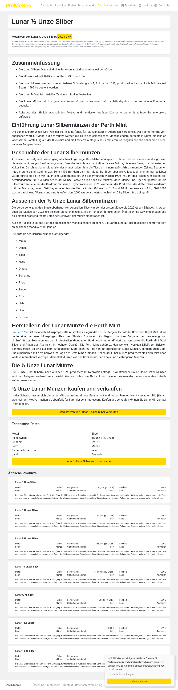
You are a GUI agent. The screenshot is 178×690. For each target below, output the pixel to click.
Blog (81, 5)
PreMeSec (18, 5)
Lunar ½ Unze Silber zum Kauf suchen (89, 461)
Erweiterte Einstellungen (120, 674)
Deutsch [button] (161, 5)
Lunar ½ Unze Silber (42, 22)
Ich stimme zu (139, 681)
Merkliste (129, 5)
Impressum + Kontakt (59, 685)
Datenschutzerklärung (88, 685)
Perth (20, 332)
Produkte (60, 5)
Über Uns (38, 685)
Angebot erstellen (108, 5)
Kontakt (90, 5)
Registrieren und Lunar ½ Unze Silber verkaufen (89, 412)
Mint (26, 332)
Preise (72, 5)
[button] (145, 5)
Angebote (47, 5)
